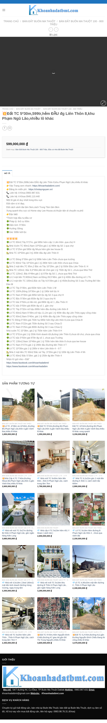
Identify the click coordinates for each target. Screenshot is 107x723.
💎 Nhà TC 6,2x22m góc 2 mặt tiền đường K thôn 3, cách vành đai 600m (88, 481)
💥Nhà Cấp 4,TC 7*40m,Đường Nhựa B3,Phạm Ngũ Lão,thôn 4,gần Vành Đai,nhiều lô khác (18, 481)
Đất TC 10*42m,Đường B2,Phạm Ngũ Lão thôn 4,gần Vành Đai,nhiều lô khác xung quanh (88, 428)
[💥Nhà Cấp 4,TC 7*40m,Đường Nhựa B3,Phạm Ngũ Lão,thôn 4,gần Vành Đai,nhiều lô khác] (18, 457)
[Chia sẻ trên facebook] (4, 128)
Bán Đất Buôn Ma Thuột (38, 21)
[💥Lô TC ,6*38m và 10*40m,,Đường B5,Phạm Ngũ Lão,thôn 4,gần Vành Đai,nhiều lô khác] (18, 405)
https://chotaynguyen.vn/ (41, 189)
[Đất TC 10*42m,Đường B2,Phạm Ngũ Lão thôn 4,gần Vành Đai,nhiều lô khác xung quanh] (88, 405)
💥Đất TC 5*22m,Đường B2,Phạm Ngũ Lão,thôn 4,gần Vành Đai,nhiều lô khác (53, 428)
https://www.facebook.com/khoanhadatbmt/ (27, 363)
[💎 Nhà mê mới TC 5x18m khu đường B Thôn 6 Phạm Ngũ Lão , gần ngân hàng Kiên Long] (53, 561)
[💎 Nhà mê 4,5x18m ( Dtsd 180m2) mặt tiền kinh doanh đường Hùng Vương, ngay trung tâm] (18, 561)
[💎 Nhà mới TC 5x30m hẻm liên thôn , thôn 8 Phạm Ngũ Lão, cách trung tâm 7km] (53, 457)
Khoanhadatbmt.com (53, 693)
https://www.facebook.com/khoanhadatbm (27, 366)
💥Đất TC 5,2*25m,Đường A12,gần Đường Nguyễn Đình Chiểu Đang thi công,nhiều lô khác (88, 637)
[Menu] (3, 10)
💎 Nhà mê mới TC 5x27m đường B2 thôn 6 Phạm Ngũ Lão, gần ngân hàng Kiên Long (18, 533)
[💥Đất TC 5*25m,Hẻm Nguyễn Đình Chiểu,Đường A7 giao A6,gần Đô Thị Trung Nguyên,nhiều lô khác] (53, 613)
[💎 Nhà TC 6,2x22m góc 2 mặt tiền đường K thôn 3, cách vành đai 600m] (88, 457)
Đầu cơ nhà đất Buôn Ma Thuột (60, 149)
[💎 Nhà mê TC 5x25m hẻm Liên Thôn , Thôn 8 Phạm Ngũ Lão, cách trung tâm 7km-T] (18, 613)
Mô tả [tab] (7, 173)
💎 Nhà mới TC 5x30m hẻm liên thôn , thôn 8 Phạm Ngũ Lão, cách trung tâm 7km (52, 481)
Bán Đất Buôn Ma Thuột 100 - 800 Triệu (62, 109)
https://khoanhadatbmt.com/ (46, 186)
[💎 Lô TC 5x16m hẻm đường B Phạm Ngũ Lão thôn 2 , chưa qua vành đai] (88, 509)
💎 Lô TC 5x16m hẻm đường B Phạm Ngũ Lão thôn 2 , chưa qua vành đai (87, 533)
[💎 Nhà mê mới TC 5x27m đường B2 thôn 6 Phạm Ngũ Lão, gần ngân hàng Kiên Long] (18, 509)
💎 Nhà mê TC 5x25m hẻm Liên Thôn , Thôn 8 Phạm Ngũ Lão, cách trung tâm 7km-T (18, 637)
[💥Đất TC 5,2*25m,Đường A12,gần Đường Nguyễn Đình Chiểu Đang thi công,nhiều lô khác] (88, 613)
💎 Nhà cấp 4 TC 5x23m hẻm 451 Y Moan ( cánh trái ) (53, 531)
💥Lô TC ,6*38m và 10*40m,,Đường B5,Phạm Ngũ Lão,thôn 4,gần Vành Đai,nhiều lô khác (18, 428)
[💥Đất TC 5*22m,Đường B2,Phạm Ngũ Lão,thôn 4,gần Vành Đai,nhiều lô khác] (53, 405)
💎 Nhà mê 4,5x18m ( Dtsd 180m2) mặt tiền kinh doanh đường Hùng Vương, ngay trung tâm (18, 585)
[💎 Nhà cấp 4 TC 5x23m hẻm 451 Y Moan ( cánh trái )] (53, 509)
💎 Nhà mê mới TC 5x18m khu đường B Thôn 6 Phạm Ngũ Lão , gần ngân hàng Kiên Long (52, 585)
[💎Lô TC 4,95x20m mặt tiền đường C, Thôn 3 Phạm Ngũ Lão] (88, 561)
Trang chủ (11, 21)
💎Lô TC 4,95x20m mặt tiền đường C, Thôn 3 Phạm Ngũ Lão (88, 584)
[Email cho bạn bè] (9, 128)
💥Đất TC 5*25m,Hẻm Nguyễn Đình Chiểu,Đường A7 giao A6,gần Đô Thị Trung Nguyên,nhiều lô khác (53, 637)
